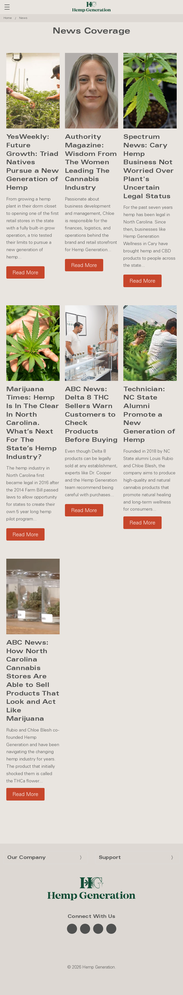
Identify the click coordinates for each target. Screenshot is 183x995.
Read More (25, 272)
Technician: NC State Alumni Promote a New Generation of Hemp (149, 414)
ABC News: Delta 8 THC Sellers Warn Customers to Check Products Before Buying (91, 414)
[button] (25, 271)
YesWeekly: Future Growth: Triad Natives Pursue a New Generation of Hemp (32, 162)
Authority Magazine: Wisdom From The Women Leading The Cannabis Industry (91, 162)
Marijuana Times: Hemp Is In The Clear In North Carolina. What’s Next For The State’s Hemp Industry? (32, 423)
